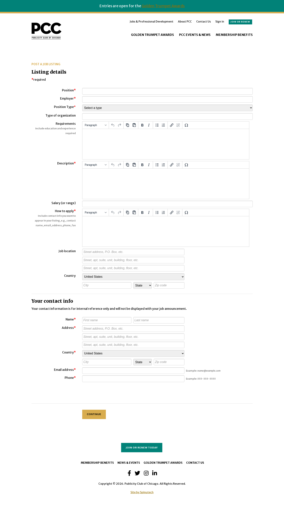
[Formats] (95, 125)
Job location (67, 251)
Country (70, 276)
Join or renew (240, 21)
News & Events (128, 462)
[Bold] (142, 125)
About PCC (185, 21)
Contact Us (203, 21)
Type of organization (60, 115)
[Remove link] (178, 125)
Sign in (219, 21)
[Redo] (119, 125)
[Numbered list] (163, 125)
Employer (67, 98)
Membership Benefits (234, 35)
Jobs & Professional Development (151, 21)
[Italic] (149, 125)
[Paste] (134, 125)
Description (66, 163)
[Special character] (186, 125)
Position (68, 90)
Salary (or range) (63, 203)
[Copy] (127, 125)
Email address (64, 370)
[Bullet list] (157, 125)
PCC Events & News (195, 35)
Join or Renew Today (142, 447)
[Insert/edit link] (171, 125)
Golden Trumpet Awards (163, 6)
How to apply (65, 211)
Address (69, 328)
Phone (69, 378)
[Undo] (113, 125)
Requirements (66, 124)
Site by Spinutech (142, 492)
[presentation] (111, 391)
